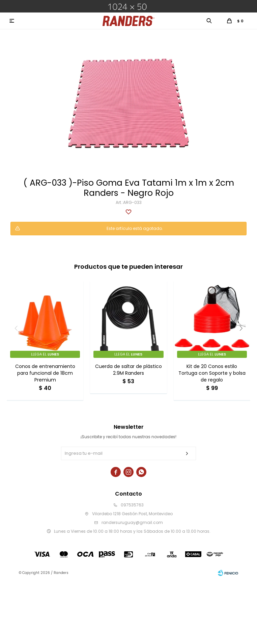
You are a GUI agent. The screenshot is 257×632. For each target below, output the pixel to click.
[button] (241, 328)
